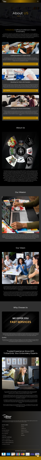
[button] (37, 1)
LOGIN (22, 433)
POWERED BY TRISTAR (6, 444)
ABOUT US (4, 428)
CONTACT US (23, 428)
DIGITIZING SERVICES (5, 430)
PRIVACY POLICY (24, 430)
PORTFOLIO (4, 435)
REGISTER (23, 435)
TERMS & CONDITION (25, 431)
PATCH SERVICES (5, 433)
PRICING (22, 426)
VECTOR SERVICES (5, 431)
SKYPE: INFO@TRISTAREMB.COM (7, 442)
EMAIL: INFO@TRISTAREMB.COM (7, 440)
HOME (3, 426)
